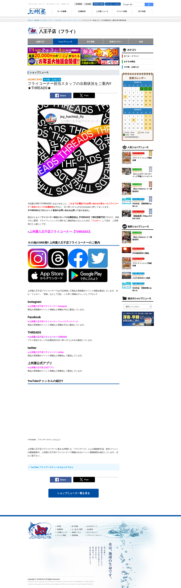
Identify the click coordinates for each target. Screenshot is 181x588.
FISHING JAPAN (61, 581)
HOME (59, 526)
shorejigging (55, 584)
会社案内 (90, 529)
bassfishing (46, 584)
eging (36, 584)
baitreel (90, 584)
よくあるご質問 (77, 529)
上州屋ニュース (62, 532)
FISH (71, 581)
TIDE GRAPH (89, 581)
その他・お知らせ (131, 67)
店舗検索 (60, 529)
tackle (73, 584)
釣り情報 (75, 526)
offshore (64, 584)
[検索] (132, 4)
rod (77, 584)
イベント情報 (61, 535)
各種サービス (76, 532)
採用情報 (75, 535)
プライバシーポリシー (94, 535)
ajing (40, 584)
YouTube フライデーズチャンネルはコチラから (52, 467)
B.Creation (41, 581)
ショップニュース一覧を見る (73, 493)
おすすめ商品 (129, 61)
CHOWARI (50, 581)
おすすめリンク (92, 526)
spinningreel (82, 584)
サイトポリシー (92, 532)
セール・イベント (131, 56)
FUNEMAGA (79, 581)
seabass (31, 584)
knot (68, 584)
